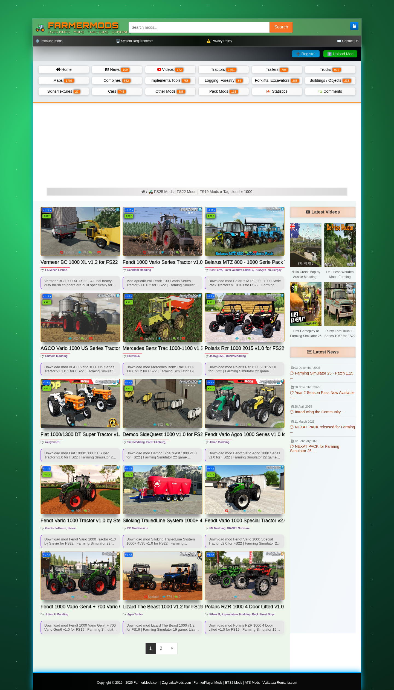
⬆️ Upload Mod (340, 54)
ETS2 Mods (233, 683)
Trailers (277, 69)
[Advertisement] (197, 144)
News (117, 69)
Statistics (276, 91)
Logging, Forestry (223, 80)
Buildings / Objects (330, 80)
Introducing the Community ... (317, 412)
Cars (117, 91)
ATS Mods (252, 683)
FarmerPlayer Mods (207, 683)
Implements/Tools (170, 80)
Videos (170, 69)
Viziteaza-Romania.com (279, 683)
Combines (116, 80)
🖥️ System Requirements (134, 41)
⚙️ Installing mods (49, 41)
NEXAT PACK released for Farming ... (322, 429)
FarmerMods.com (146, 683)
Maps (63, 80)
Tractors (223, 69)
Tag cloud (231, 191)
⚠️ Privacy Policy (219, 41)
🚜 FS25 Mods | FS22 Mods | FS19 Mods (183, 191)
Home (64, 69)
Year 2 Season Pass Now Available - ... (322, 394)
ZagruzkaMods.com (176, 683)
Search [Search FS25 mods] (281, 27)
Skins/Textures (63, 91)
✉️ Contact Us (347, 41)
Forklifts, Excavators (277, 80)
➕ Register (306, 54)
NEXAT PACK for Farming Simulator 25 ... (314, 448)
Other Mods (170, 91)
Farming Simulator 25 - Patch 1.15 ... (321, 375)
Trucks (330, 69)
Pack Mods (223, 91)
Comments (330, 91)
